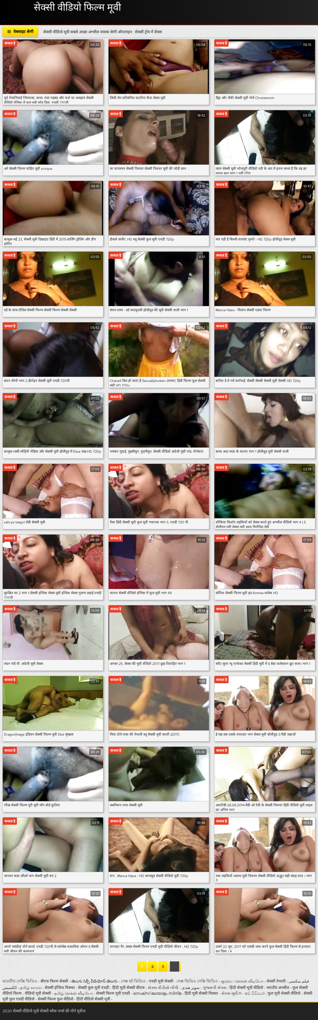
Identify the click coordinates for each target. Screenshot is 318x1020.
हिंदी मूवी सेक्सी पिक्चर (201, 993)
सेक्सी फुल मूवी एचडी (93, 987)
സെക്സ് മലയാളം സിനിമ (157, 993)
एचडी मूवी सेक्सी (161, 981)
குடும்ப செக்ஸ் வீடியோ (242, 981)
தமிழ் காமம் (30, 987)
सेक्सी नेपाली (276, 981)
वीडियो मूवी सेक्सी (38, 993)
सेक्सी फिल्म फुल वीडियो (56, 999)
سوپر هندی (191, 987)
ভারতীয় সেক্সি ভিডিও (20, 981)
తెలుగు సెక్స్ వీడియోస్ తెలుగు (95, 981)
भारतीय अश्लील (278, 987)
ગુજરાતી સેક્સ (215, 987)
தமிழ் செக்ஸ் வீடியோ (73, 993)
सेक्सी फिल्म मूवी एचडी (113, 993)
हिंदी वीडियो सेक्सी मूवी (93, 999)
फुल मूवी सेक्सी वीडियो (284, 993)
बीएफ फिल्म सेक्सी (54, 981)
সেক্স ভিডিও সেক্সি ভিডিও (197, 981)
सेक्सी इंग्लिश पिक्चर (60, 987)
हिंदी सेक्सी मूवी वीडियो (247, 987)
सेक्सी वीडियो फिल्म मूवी (77, 8)
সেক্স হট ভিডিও (134, 981)
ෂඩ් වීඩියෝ (255, 993)
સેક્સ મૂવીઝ (231, 993)
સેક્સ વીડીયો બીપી (163, 987)
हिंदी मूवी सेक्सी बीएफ (128, 987)
